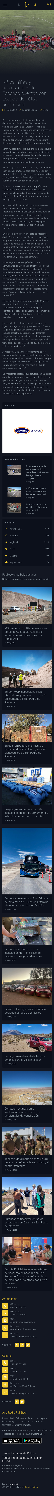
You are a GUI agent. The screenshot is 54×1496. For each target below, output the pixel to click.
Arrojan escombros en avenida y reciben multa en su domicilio (36, 507)
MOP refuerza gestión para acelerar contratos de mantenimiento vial (36, 491)
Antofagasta (13, 529)
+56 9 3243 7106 (18, 1371)
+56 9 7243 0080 (18, 1315)
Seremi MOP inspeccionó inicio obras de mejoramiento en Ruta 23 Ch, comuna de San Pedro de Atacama (26, 697)
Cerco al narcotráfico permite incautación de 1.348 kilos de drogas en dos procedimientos (23, 953)
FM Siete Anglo (9, 1471)
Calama (11, 556)
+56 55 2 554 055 (18, 1307)
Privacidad (13, 1484)
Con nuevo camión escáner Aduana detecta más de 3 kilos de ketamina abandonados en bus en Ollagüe (26, 902)
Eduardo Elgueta (29, 110)
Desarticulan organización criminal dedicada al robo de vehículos (25, 1010)
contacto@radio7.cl (19, 1379)
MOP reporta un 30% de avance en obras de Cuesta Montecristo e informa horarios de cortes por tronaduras (26, 633)
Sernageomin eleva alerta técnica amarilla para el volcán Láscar (25, 1058)
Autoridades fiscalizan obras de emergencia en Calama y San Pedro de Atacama (26, 1222)
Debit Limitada (32, 1487)
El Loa (45, 110)
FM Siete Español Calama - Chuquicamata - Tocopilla (26, 1468)
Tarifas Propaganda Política (19, 1453)
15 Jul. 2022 (11, 110)
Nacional (11, 535)
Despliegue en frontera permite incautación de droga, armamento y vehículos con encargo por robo (26, 813)
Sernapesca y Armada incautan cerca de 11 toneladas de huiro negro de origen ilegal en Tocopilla (37, 472)
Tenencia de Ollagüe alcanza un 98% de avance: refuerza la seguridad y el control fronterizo (27, 1162)
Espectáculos (13, 562)
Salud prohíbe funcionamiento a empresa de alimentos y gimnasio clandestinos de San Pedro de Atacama (25, 751)
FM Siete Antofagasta (12, 1465)
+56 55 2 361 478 (18, 1364)
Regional (11, 542)
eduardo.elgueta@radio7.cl (22, 1322)
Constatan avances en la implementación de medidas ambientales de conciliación (22, 1112)
